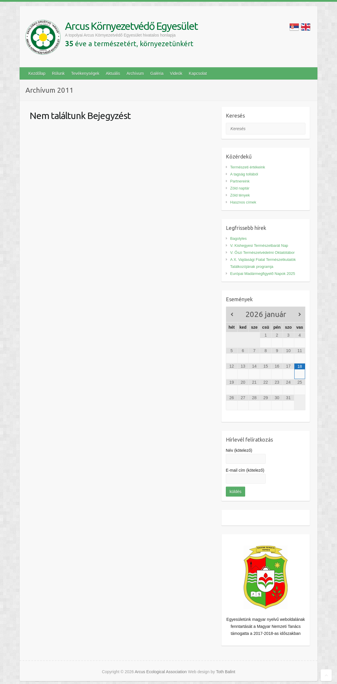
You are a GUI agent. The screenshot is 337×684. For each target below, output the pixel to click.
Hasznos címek (243, 202)
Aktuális (113, 73)
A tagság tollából (244, 174)
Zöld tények (240, 195)
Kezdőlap (36, 73)
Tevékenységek (85, 73)
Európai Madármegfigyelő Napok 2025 (262, 273)
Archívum (135, 73)
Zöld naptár (240, 188)
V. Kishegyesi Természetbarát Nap (259, 245)
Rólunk (58, 73)
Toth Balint (225, 671)
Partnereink (240, 181)
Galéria (157, 73)
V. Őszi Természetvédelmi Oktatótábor (262, 252)
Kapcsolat (198, 73)
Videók (176, 73)
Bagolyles (238, 238)
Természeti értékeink (247, 167)
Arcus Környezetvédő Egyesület (131, 26)
